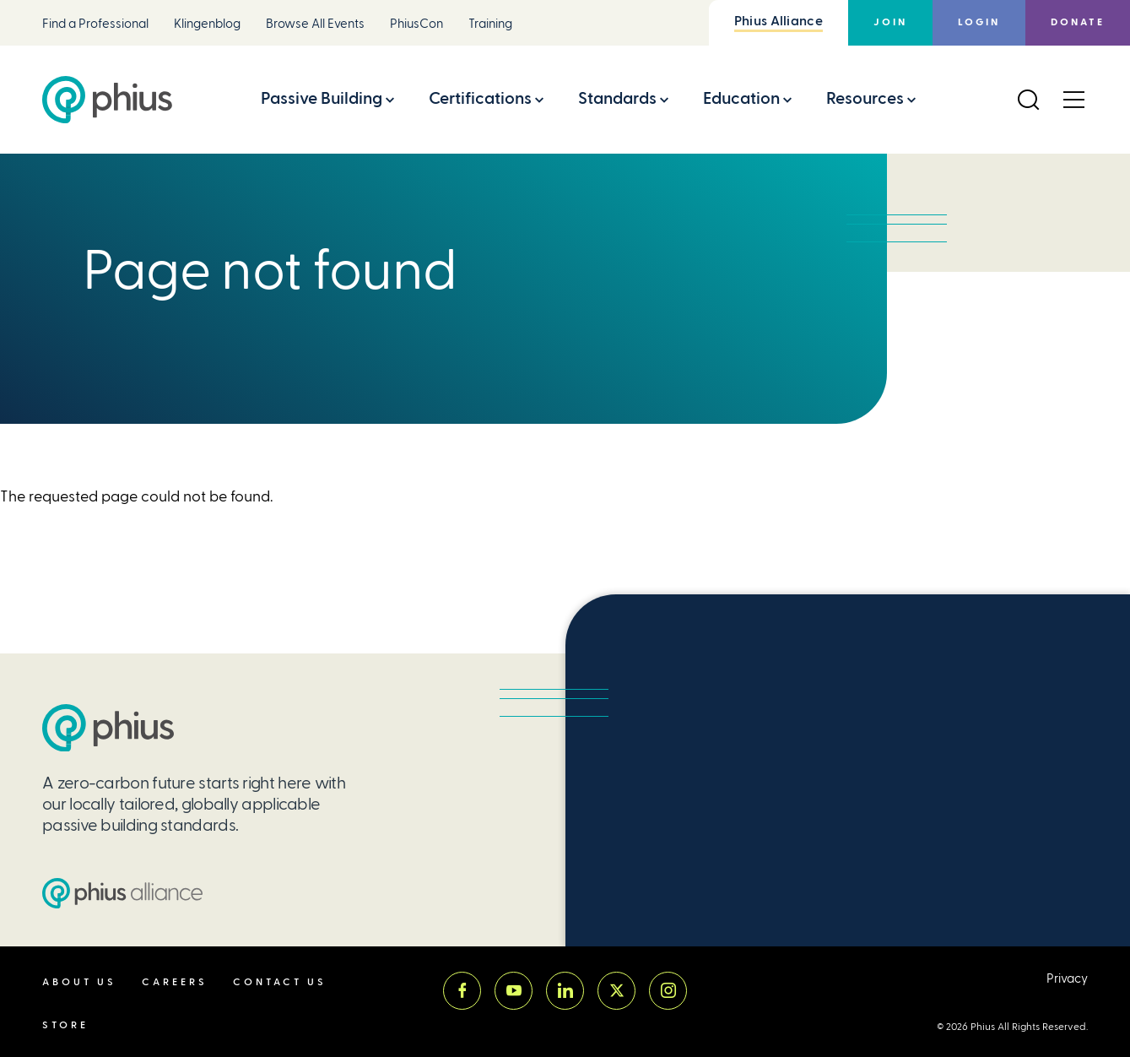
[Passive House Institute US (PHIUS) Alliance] (122, 893)
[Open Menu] (1073, 99)
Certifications (480, 98)
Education (741, 98)
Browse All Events (315, 24)
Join (890, 22)
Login (979, 22)
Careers (175, 982)
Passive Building (321, 98)
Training (490, 24)
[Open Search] (1028, 99)
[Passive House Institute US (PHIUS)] (108, 728)
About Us (79, 982)
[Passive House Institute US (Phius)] (107, 99)
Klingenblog (207, 24)
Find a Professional (95, 24)
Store (65, 1025)
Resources (865, 98)
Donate (1078, 22)
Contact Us (280, 982)
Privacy (1067, 979)
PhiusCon (416, 24)
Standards (617, 98)
